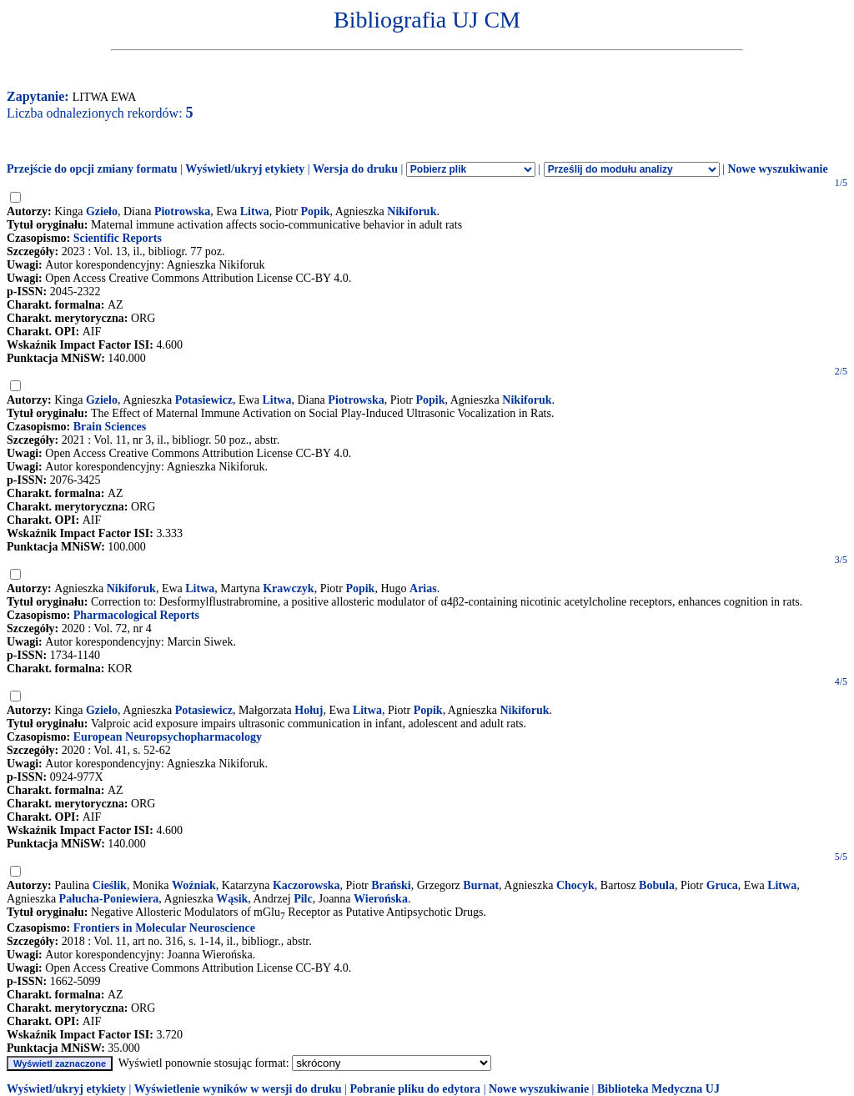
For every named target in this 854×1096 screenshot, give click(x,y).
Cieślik (110, 885)
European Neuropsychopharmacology (167, 737)
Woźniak (194, 885)
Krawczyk (288, 588)
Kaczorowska (306, 885)
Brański (390, 885)
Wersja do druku (355, 169)
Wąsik (232, 898)
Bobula (657, 885)
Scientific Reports (117, 238)
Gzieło (102, 211)
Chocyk (575, 885)
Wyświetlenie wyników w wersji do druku (238, 1089)
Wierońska (381, 898)
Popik (314, 211)
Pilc (303, 898)
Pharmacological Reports (136, 615)
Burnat (481, 885)
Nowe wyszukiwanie (777, 169)
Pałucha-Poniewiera (109, 898)
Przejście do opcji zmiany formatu (92, 169)
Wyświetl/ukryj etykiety (244, 169)
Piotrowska (182, 211)
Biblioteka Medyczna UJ (658, 1089)
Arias (423, 588)
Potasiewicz (204, 400)
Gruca (722, 885)
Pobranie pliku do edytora (414, 1089)
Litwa (254, 211)
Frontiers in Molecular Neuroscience (164, 928)
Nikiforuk (411, 211)
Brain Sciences (110, 426)
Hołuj (308, 710)
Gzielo (102, 400)
